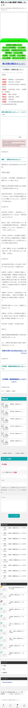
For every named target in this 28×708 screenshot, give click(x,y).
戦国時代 (4, 74)
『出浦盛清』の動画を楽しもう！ (16, 646)
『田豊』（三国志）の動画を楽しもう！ (12, 549)
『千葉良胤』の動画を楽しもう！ (16, 418)
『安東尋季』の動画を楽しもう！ (16, 610)
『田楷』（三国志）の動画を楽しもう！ (12, 544)
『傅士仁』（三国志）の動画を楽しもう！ (13, 560)
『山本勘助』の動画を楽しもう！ (16, 603)
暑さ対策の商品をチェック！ (14, 64)
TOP (12, 692)
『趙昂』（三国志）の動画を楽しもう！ (17, 632)
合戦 (4, 669)
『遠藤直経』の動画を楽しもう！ (16, 653)
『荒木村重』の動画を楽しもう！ (16, 411)
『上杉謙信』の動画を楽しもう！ (16, 595)
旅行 (17, 706)
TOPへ (24, 705)
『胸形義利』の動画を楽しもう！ (16, 404)
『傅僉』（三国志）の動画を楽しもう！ (12, 565)
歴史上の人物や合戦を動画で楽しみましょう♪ (17, 588)
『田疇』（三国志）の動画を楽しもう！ (12, 538)
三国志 (4, 665)
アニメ (3, 706)
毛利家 (13, 391)
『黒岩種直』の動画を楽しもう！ (8, 453)
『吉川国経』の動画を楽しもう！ (16, 617)
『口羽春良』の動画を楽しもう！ (21, 453)
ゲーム (10, 706)
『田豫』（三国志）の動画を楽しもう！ (12, 533)
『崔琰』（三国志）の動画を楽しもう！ (12, 554)
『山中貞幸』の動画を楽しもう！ (16, 426)
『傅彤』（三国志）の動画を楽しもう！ (12, 570)
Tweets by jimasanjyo (7, 682)
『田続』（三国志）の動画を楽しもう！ (12, 527)
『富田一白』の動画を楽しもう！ (16, 624)
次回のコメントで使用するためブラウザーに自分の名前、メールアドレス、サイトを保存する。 (14, 490)
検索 (20, 137)
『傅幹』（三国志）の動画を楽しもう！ (12, 576)
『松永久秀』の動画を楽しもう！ (16, 433)
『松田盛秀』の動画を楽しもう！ (16, 440)
